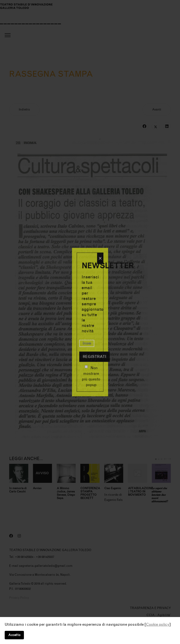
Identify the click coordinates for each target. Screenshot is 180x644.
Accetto (14, 635)
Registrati (94, 356)
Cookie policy (157, 624)
